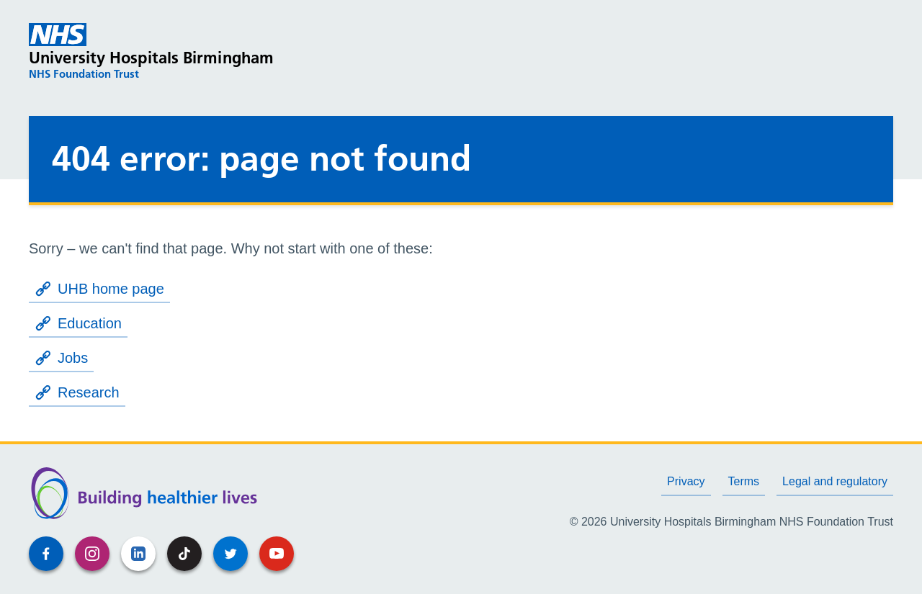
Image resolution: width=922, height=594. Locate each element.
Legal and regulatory (834, 481)
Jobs (61, 357)
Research (77, 392)
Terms (744, 481)
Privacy (685, 481)
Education (78, 323)
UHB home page (99, 288)
